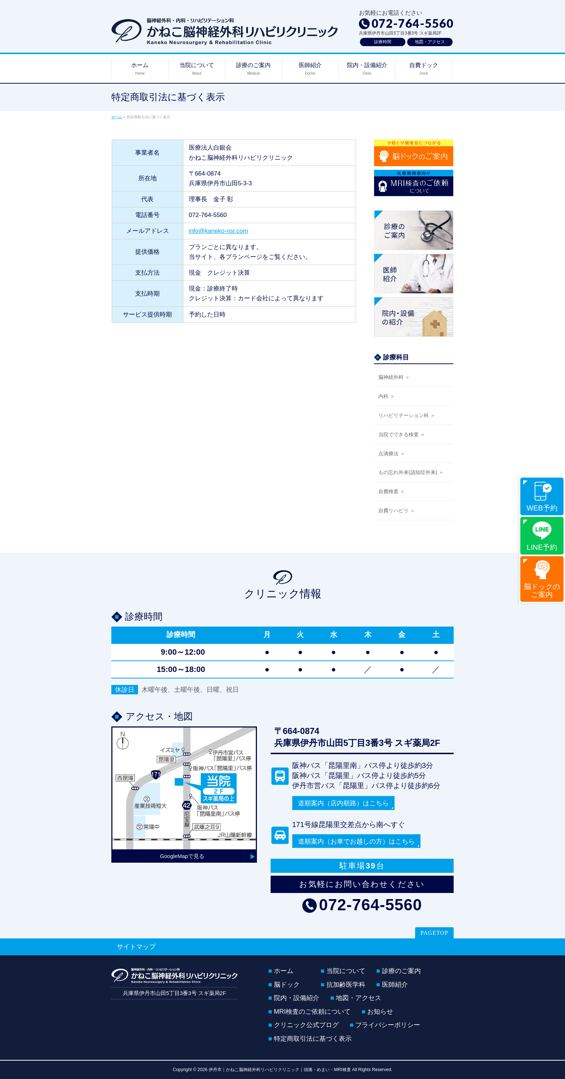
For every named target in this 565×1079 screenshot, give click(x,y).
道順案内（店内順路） (343, 803)
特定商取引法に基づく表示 (313, 1039)
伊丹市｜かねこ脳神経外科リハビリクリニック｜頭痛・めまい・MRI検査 (280, 1069)
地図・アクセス (430, 41)
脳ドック (287, 985)
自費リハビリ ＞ (396, 510)
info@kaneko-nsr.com (218, 230)
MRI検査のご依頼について (312, 1012)
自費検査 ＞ (391, 491)
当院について (345, 971)
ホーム (283, 971)
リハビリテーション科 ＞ (406, 415)
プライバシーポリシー (387, 1025)
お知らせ (380, 1012)
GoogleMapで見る (182, 856)
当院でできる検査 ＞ (401, 434)
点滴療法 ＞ (391, 453)
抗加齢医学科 (345, 985)
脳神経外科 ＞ (394, 377)
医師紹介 (395, 985)
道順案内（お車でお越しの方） (356, 841)
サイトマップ (136, 946)
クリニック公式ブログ (306, 1025)
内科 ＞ (386, 396)
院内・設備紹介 (296, 998)
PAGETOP (434, 933)
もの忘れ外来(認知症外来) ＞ (411, 472)
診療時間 (382, 41)
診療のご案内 (401, 971)
